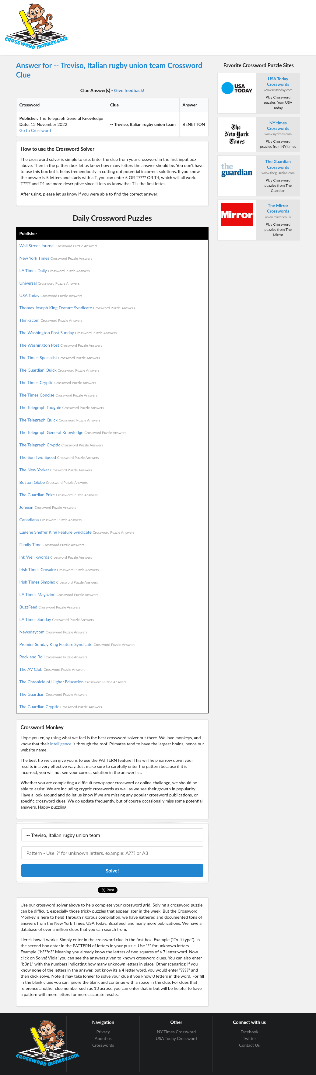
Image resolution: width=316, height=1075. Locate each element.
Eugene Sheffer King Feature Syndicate (77, 532)
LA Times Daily (54, 270)
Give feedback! (129, 90)
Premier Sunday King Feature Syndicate (77, 644)
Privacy (103, 1031)
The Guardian (53, 694)
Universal (49, 283)
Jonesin (47, 507)
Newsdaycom (53, 631)
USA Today (51, 295)
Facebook (249, 1031)
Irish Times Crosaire (59, 569)
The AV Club (52, 669)
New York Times (55, 258)
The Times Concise (58, 394)
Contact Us (249, 1045)
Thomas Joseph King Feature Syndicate (77, 307)
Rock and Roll (53, 656)
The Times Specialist (59, 357)
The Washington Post (60, 345)
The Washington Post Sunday (68, 332)
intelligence (61, 743)
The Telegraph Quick (59, 419)
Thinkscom (51, 320)
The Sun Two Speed (59, 457)
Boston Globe (53, 482)
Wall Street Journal (58, 245)
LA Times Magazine (58, 594)
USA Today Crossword (176, 1038)
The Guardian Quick (59, 370)
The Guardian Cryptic (60, 706)
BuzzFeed (49, 606)
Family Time (51, 544)
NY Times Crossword (176, 1031)
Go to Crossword (35, 130)
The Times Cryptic (57, 382)
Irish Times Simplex (58, 581)
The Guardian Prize (58, 494)
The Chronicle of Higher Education (73, 681)
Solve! (112, 870)
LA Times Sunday (56, 619)
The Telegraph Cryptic (61, 444)
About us (103, 1038)
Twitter (249, 1038)
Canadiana (50, 519)
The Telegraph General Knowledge (72, 432)
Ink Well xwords (55, 557)
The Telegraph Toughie (61, 407)
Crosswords (103, 1045)
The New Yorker (55, 469)
